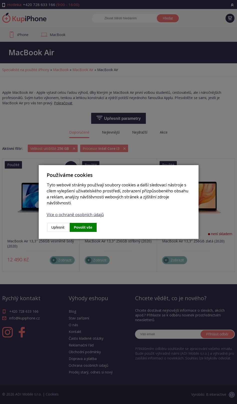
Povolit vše (83, 227)
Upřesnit (57, 227)
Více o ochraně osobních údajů (75, 214)
